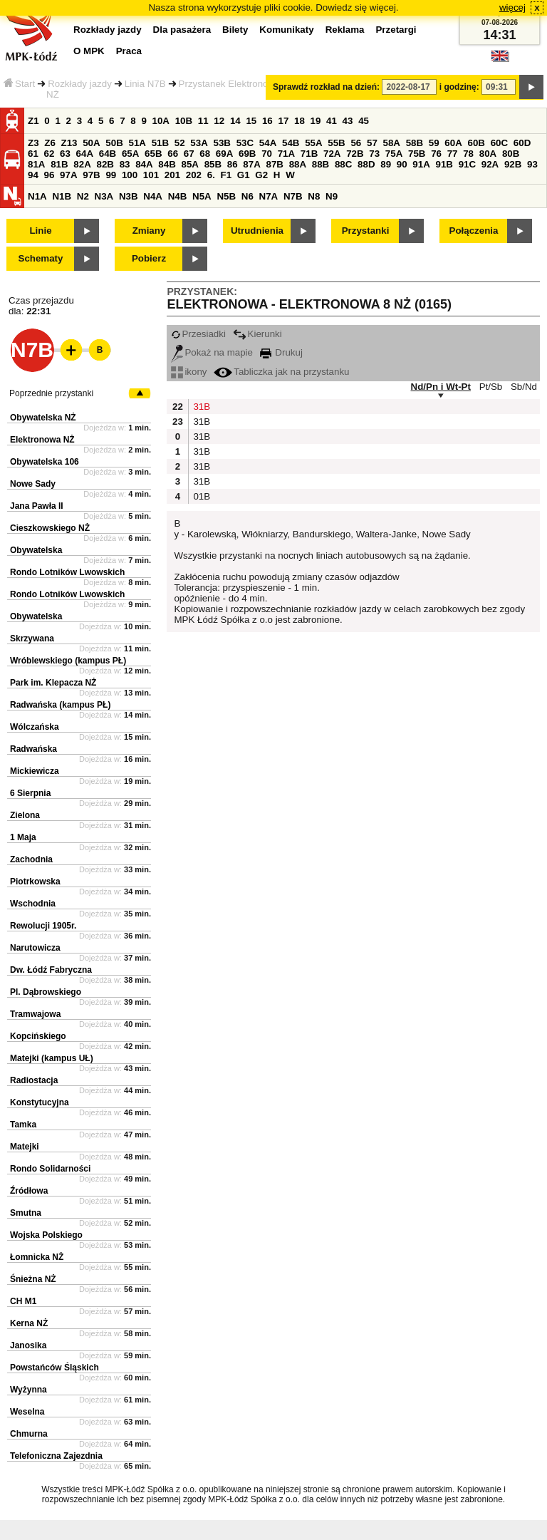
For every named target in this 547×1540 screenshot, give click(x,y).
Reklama (345, 29)
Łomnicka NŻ (36, 1257)
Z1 (33, 120)
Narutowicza (35, 948)
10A (161, 120)
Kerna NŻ (29, 1323)
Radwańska (33, 749)
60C (499, 143)
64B (107, 153)
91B (443, 164)
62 (49, 153)
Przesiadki (198, 334)
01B (200, 496)
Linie (40, 230)
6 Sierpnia (30, 793)
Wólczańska (34, 727)
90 (402, 164)
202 (194, 175)
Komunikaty (286, 29)
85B (213, 164)
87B (274, 164)
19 (316, 120)
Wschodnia (33, 904)
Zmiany (149, 230)
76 (436, 153)
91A (420, 164)
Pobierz (149, 258)
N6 (247, 196)
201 (172, 175)
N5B (226, 196)
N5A (202, 196)
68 (204, 153)
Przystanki (366, 230)
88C (343, 164)
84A (143, 164)
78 (468, 153)
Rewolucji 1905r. (43, 926)
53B (222, 143)
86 (232, 164)
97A (68, 175)
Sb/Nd (524, 386)
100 (129, 175)
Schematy (41, 258)
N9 (331, 196)
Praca (129, 51)
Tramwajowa (35, 1014)
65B (153, 153)
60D (522, 143)
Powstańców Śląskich (54, 1368)
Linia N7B (145, 83)
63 (65, 153)
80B (510, 153)
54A (267, 143)
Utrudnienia (257, 230)
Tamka (23, 1125)
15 (251, 120)
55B (336, 143)
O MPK (89, 51)
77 (452, 153)
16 (267, 120)
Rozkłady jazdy (80, 83)
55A (313, 143)
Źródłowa (29, 1191)
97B (91, 175)
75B (416, 153)
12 (219, 120)
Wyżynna (28, 1390)
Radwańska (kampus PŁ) (60, 705)
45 (363, 120)
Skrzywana (32, 639)
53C (245, 143)
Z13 (69, 143)
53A (198, 143)
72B (354, 153)
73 (374, 153)
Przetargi (395, 29)
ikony (189, 371)
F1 (226, 175)
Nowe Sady (33, 484)
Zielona (25, 815)
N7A (268, 196)
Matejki (24, 1147)
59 (434, 143)
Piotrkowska (35, 882)
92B (512, 164)
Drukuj (281, 352)
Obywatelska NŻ (43, 418)
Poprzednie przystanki (51, 393)
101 (151, 175)
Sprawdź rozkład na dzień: (326, 87)
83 (125, 164)
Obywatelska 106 (44, 462)
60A (453, 143)
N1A (37, 196)
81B (59, 164)
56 (355, 143)
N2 (83, 196)
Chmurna (29, 1434)
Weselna (27, 1412)
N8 (314, 196)
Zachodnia (31, 859)
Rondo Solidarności (50, 1169)
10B (183, 120)
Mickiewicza (34, 771)
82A (81, 164)
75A (393, 153)
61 (33, 153)
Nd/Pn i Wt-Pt (441, 386)
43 (348, 120)
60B (476, 143)
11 (203, 120)
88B (320, 164)
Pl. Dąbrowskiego (45, 992)
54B (290, 143)
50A (91, 143)
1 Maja (23, 837)
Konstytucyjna (39, 1102)
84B (166, 164)
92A (490, 164)
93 (532, 164)
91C (467, 164)
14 (235, 120)
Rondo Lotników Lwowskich (67, 572)
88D (366, 164)
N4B (177, 196)
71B (309, 153)
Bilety (235, 29)
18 (299, 120)
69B (247, 153)
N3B (128, 196)
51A (137, 143)
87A (251, 164)
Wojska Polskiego (46, 1235)
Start (19, 83)
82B (104, 164)
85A (189, 164)
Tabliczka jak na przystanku (281, 371)
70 (266, 153)
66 (172, 153)
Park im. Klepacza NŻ (53, 683)
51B (160, 143)
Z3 (33, 143)
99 (110, 175)
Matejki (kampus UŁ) (51, 1058)
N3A (104, 196)
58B (414, 143)
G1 (243, 175)
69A (224, 153)
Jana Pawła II (36, 506)
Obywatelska (36, 550)
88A (297, 164)
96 (49, 175)
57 (372, 143)
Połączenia (474, 230)
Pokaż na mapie (212, 352)
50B (114, 143)
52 (179, 143)
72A (331, 153)
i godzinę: (459, 87)
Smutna (25, 1213)
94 (33, 175)
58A (391, 143)
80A (487, 153)
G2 (261, 175)
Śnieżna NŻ (33, 1279)
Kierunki (257, 334)
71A (286, 153)
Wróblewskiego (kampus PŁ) (68, 661)
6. (211, 175)
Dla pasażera (182, 29)
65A (130, 153)
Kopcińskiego (38, 1036)
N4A (152, 196)
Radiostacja (34, 1080)
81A (36, 164)
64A (84, 153)
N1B (61, 196)
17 (283, 120)
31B (200, 406)
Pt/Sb (491, 386)
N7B (293, 196)
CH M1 (23, 1301)
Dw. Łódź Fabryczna (51, 970)
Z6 (50, 143)
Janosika (28, 1345)
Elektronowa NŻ (42, 440)
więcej (512, 7)
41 (331, 120)
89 (385, 164)
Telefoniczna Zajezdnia (56, 1456)
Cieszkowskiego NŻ (50, 528)
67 (189, 153)
